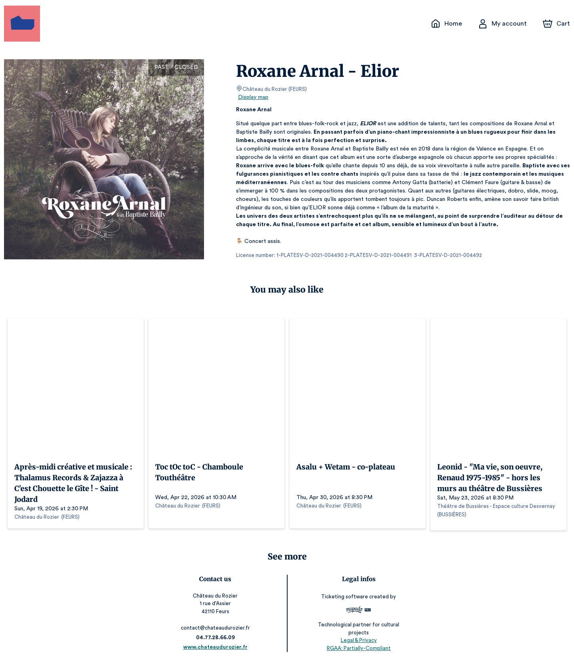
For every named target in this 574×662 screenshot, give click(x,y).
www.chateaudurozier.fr (217, 645)
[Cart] (557, 24)
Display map (253, 97)
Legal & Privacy (357, 638)
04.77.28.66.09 (216, 635)
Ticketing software (344, 595)
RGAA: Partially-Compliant (357, 646)
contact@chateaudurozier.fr (216, 626)
